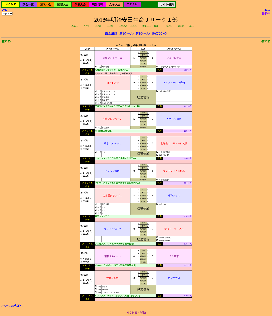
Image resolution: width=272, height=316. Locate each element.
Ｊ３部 (110, 25)
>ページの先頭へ (11, 305)
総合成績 (111, 33)
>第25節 (265, 41)
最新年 (266, 13)
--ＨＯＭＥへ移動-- (135, 312)
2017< (5, 9)
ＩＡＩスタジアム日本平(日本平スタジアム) (115, 158)
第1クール (126, 33)
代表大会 (80, 4)
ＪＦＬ (133, 25)
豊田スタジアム (102, 216)
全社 (156, 25)
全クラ (181, 25)
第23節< (7, 41)
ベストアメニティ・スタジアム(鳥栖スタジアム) (117, 295)
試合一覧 (28, 4)
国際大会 (62, 4)
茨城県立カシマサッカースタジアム (111, 70)
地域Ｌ (169, 25)
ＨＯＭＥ (10, 4)
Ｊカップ (123, 25)
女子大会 (114, 4)
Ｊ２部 (98, 25)
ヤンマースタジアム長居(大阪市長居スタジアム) (117, 183)
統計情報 (97, 4)
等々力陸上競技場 (103, 131)
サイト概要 (167, 4)
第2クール (142, 33)
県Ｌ (191, 25)
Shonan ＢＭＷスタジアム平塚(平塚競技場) (115, 265)
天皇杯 (74, 25)
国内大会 (45, 4)
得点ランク (159, 33)
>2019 (266, 9)
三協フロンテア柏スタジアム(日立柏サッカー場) (117, 106)
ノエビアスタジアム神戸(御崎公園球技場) (114, 244)
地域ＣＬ (146, 25)
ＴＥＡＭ (132, 4)
